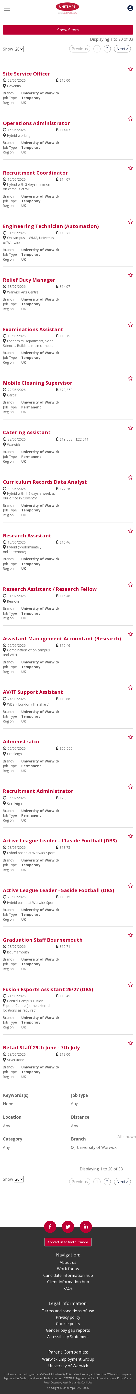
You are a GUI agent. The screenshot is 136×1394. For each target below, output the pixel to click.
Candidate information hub (68, 1275)
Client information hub (68, 1281)
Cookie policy (68, 1323)
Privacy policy (68, 1317)
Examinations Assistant (33, 329)
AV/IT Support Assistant (33, 692)
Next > (122, 48)
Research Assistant (27, 535)
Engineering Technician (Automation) (51, 226)
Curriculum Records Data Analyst (45, 482)
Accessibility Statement (68, 1336)
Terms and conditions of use (68, 1311)
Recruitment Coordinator (35, 172)
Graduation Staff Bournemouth (43, 940)
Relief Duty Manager (29, 280)
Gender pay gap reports (68, 1330)
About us (68, 1262)
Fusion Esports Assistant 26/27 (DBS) (48, 989)
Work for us (68, 1268)
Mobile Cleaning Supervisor (37, 383)
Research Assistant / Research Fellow (50, 589)
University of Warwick (97, 1147)
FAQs (68, 1288)
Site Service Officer (26, 73)
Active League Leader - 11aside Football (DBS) (60, 840)
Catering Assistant (27, 432)
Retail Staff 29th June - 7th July (41, 1047)
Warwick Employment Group (68, 1359)
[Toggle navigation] (7, 8)
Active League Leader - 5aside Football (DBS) (58, 890)
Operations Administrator (36, 123)
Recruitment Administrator (38, 791)
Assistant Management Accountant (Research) (62, 638)
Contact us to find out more (68, 1242)
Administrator (21, 741)
